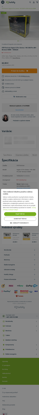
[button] (19, 223)
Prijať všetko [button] (20, 214)
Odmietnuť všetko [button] (20, 219)
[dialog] (19, 207)
